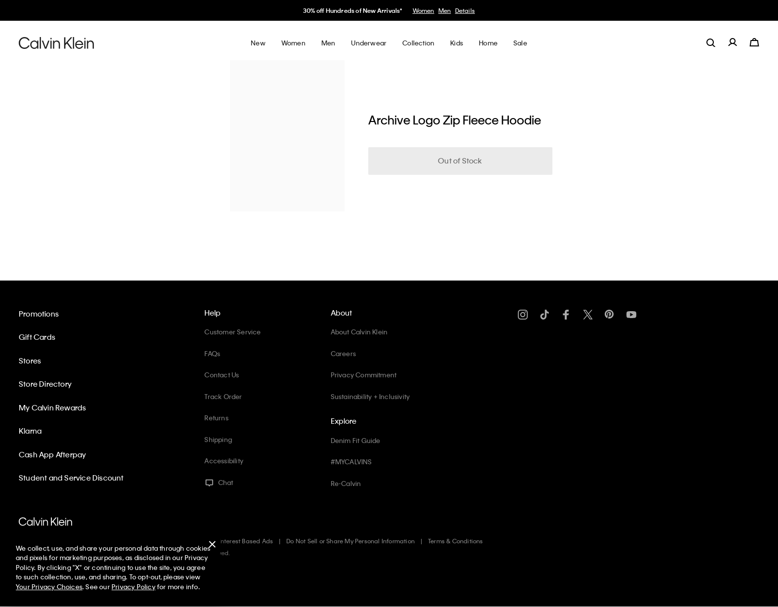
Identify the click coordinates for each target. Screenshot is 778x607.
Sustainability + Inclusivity (370, 396)
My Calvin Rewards (52, 407)
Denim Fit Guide (356, 440)
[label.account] (733, 42)
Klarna (30, 431)
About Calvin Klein (359, 331)
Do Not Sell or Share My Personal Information (350, 541)
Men (444, 10)
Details (465, 10)
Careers (343, 353)
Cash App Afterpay (52, 454)
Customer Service (232, 331)
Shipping (218, 439)
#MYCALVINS (351, 461)
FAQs (212, 353)
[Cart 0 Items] (754, 42)
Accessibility (223, 460)
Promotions (39, 314)
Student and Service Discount (71, 478)
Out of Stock (460, 160)
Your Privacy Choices (49, 586)
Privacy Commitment (364, 374)
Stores (30, 360)
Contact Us (221, 374)
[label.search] (711, 42)
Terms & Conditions (455, 541)
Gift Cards (37, 337)
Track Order (223, 396)
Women (423, 10)
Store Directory (45, 384)
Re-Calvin (346, 483)
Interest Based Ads (246, 541)
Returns (216, 417)
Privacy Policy (134, 586)
